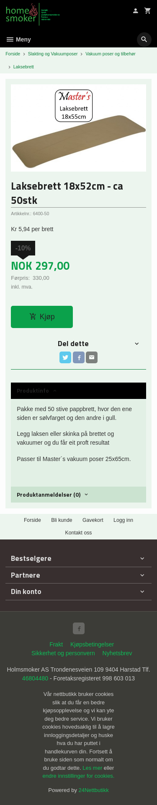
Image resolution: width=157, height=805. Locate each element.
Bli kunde (61, 520)
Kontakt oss (78, 533)
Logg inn (123, 520)
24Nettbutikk (94, 790)
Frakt (56, 644)
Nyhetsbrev (117, 653)
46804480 (35, 678)
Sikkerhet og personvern (63, 653)
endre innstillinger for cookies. (79, 776)
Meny (18, 39)
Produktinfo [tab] (33, 390)
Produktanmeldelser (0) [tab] (48, 494)
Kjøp (42, 317)
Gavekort (92, 520)
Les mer (93, 768)
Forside (12, 53)
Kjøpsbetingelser (92, 644)
